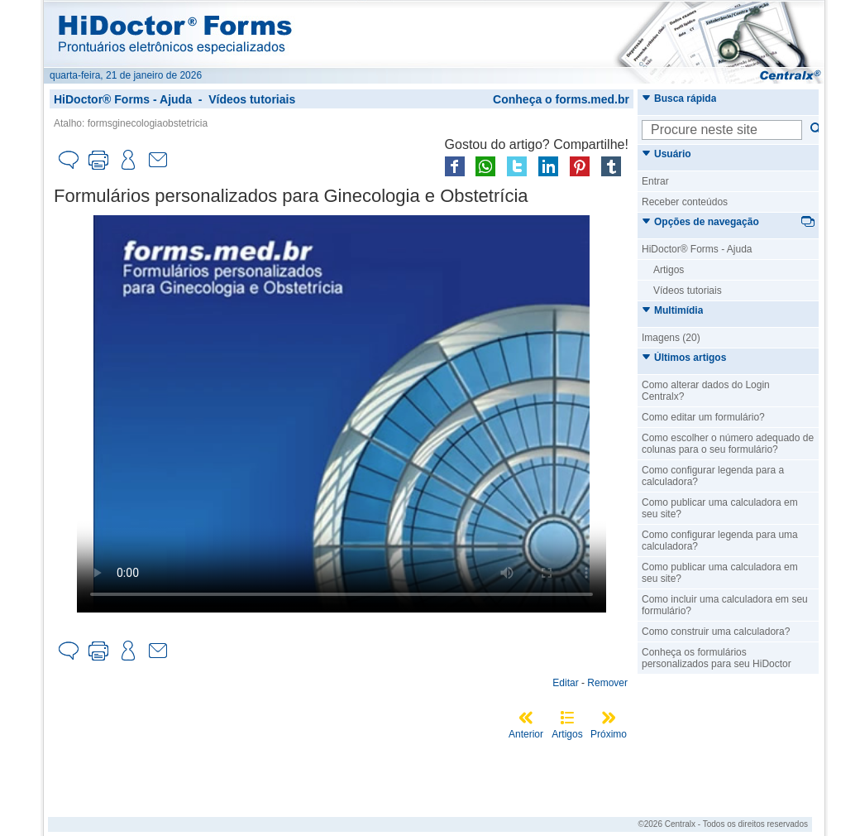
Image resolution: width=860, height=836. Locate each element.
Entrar (655, 181)
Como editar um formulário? (703, 417)
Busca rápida (679, 98)
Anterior (526, 734)
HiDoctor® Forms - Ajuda (123, 99)
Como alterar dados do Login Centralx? (706, 390)
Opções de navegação (700, 222)
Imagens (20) (671, 338)
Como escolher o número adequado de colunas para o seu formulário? (728, 443)
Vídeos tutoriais (251, 99)
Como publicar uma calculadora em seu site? (720, 508)
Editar (565, 683)
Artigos (567, 734)
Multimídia (672, 310)
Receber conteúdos (685, 202)
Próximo (608, 734)
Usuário (666, 154)
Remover (607, 683)
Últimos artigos (684, 357)
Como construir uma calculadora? (716, 631)
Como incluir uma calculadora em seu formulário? (725, 605)
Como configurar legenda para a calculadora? (713, 476)
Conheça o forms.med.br (561, 99)
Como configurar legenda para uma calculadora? (720, 540)
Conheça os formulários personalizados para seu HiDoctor (716, 658)
